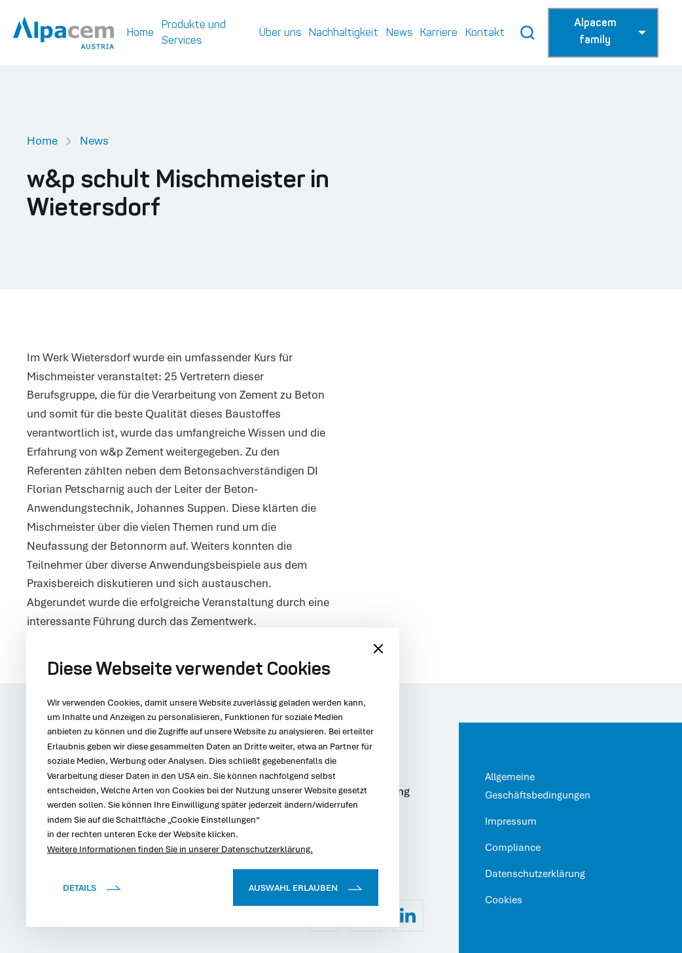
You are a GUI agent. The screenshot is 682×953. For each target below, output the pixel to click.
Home (42, 140)
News (94, 140)
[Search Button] (527, 33)
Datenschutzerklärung (535, 873)
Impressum (511, 820)
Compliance (513, 847)
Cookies (503, 899)
